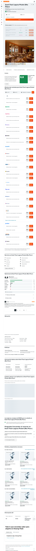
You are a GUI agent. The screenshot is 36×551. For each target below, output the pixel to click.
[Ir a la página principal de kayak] (6, 1)
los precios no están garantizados (25, 546)
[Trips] (1, 20)
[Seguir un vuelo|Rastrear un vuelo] (1, 13)
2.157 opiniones (13, 11)
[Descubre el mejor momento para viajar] (1, 15)
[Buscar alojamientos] (1, 6)
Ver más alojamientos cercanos (30, 449)
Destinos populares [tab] (16, 532)
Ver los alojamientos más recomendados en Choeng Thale (28, 489)
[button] (2, 1)
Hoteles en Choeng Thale (10, 537)
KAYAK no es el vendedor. (20, 548)
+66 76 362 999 (7, 10)
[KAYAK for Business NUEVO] (1, 17)
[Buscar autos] (1, 8)
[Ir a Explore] (1, 11)
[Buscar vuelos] (1, 4)
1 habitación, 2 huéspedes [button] (10, 17)
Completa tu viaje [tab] (9, 532)
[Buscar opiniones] (20, 292)
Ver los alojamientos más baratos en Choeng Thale (28, 469)
